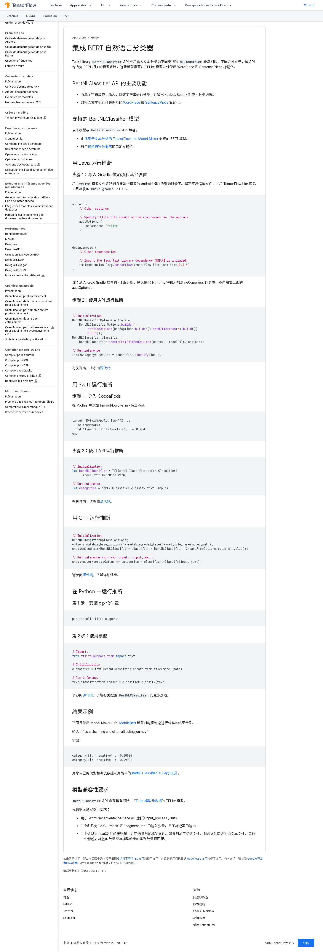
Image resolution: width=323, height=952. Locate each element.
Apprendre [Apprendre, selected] (78, 5)
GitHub (309, 5)
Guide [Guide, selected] (30, 16)
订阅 (306, 943)
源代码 (105, 368)
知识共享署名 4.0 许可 (130, 858)
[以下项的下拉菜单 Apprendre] (91, 5)
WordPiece (131, 102)
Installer (56, 5)
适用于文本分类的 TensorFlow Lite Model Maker (121, 139)
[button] (28, 92)
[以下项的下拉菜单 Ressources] (142, 5)
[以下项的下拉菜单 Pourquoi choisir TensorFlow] (232, 5)
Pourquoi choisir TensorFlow (206, 5)
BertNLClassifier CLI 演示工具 (154, 773)
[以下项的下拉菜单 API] (110, 5)
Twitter (68, 911)
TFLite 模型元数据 (148, 801)
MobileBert (127, 723)
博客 (66, 897)
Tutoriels (11, 16)
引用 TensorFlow (204, 925)
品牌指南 (199, 918)
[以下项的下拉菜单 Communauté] (176, 5)
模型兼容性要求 (100, 147)
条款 (66, 943)
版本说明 (199, 904)
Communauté (161, 5)
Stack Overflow (203, 911)
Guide (95, 37)
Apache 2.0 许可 (197, 858)
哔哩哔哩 (69, 918)
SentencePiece (156, 102)
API (103, 5)
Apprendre (79, 37)
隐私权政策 (81, 943)
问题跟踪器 (200, 897)
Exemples (50, 16)
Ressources (128, 5)
